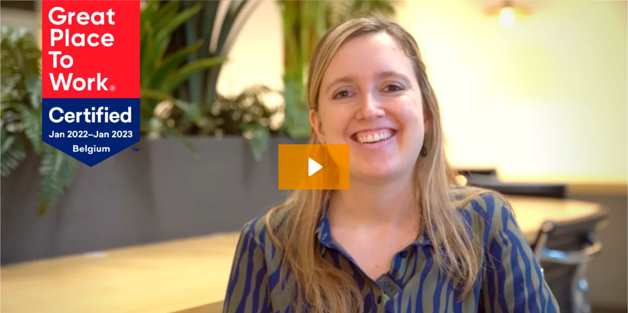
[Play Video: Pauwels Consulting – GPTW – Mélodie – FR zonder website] (314, 167)
